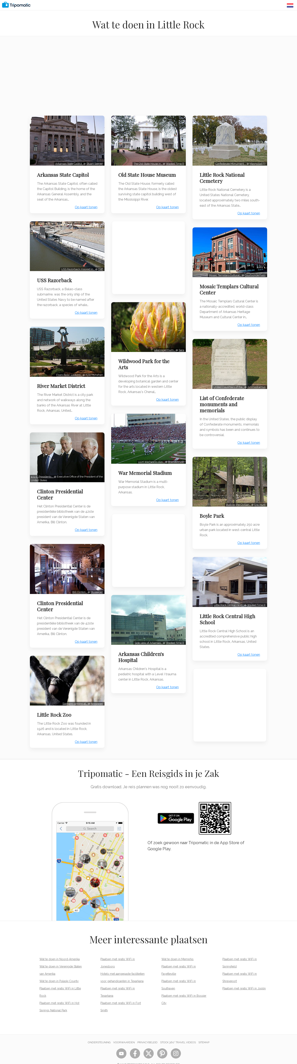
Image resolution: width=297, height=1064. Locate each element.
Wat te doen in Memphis (177, 950)
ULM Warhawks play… (150, 457)
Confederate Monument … (230, 162)
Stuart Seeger (93, 162)
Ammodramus (255, 382)
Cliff (99, 266)
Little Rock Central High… (228, 598)
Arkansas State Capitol (64, 173)
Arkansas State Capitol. (68, 162)
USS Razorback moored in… (77, 266)
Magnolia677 (256, 162)
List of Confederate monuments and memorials (223, 400)
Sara (180, 347)
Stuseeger (96, 585)
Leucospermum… (164, 347)
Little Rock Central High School (228, 612)
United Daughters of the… (227, 382)
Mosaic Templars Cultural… (224, 272)
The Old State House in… (147, 162)
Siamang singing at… (74, 695)
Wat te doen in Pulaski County (59, 972)
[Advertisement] (149, 78)
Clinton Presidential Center (61, 489)
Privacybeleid (147, 1034)
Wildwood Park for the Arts (145, 361)
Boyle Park (213, 510)
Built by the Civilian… (237, 499)
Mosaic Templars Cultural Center (220, 287)
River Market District (62, 382)
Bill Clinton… (79, 585)
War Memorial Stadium (146, 469)
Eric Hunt (258, 499)
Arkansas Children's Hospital (142, 651)
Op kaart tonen (85, 206)
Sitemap (203, 1034)
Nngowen (96, 695)
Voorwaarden (124, 1034)
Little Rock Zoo (55, 706)
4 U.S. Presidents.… (43, 471)
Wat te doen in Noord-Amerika (59, 950)
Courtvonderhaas (254, 272)
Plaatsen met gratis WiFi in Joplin (244, 980)
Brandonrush (175, 457)
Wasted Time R (174, 162)
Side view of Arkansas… (148, 637)
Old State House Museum (148, 173)
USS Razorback (55, 278)
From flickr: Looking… (68, 370)
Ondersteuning (99, 1034)
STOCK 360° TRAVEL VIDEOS (178, 1034)
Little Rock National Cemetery (223, 176)
